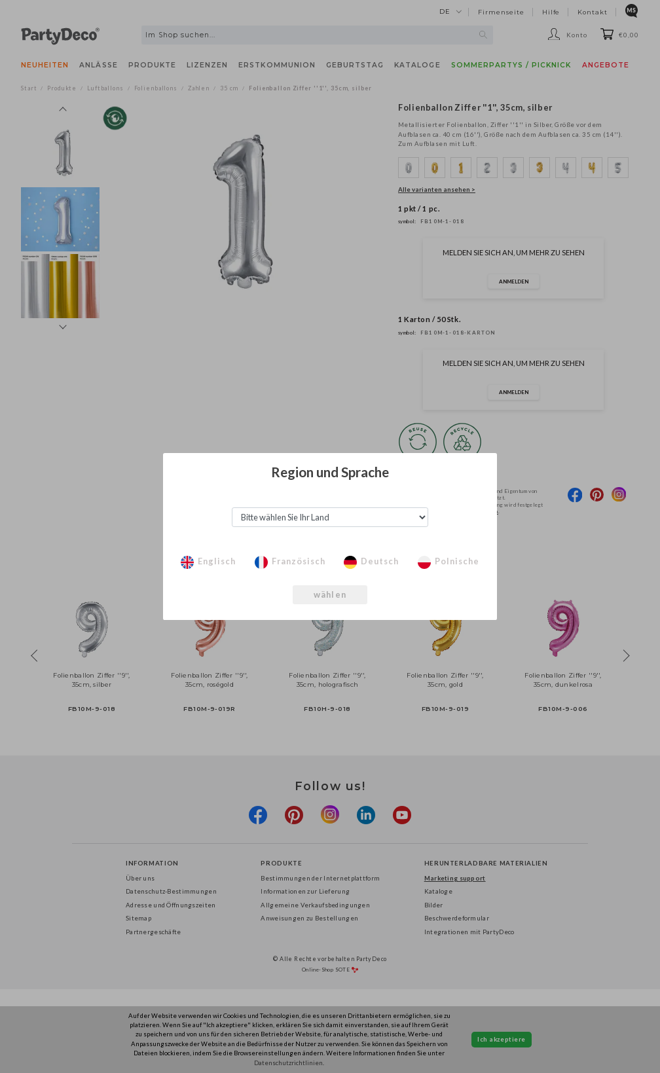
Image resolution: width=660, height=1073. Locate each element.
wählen (330, 594)
